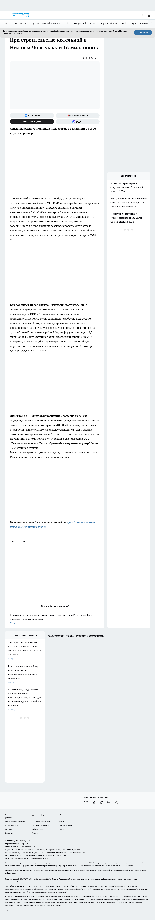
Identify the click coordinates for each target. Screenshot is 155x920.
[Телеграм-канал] (101, 802)
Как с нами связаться (41, 821)
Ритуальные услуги (15, 23)
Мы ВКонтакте (65, 825)
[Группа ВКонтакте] (32, 115)
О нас (61, 821)
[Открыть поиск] (141, 15)
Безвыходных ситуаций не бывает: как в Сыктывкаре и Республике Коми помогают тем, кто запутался (55, 619)
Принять (143, 32)
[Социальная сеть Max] (78, 121)
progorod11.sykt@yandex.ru (16, 858)
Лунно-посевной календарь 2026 (50, 23)
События (9, 833)
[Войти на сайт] (149, 15)
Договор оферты (39, 815)
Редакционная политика (15, 821)
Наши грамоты (11, 825)
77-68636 (29, 879)
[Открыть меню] (6, 15)
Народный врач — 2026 (113, 23)
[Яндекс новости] (78, 115)
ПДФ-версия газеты (40, 825)
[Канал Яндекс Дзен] (32, 121)
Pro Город (9, 829)
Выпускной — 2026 (84, 23)
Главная (35, 833)
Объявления (37, 829)
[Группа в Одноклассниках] (93, 802)
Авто (61, 829)
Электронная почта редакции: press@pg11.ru (66, 852)
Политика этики (66, 815)
